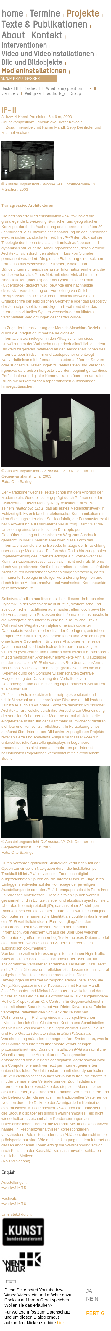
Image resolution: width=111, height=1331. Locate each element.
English (8, 1172)
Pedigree (33, 93)
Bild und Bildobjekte (31, 62)
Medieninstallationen (33, 71)
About (13, 35)
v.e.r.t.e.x (9, 93)
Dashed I (32, 88)
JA (89, 1291)
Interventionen (24, 45)
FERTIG (95, 1313)
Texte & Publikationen (44, 24)
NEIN (92, 1299)
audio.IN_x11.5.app (64, 93)
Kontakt (46, 35)
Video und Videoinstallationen (47, 53)
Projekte (83, 13)
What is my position (64, 88)
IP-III (92, 88)
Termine (45, 13)
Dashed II (9, 88)
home (12, 13)
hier (60, 1322)
